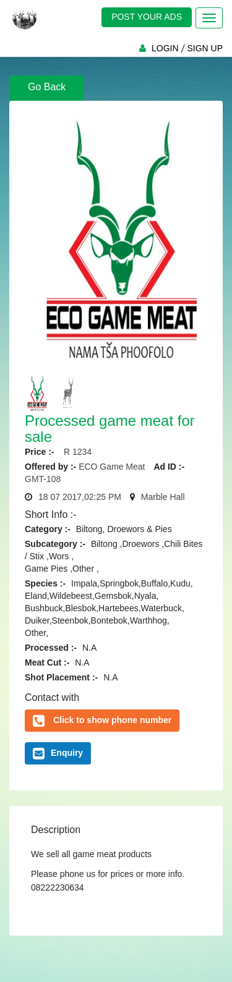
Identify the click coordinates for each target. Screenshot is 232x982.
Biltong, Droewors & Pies (124, 529)
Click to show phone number (112, 720)
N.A (89, 648)
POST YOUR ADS (146, 17)
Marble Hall (163, 497)
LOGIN (165, 48)
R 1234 (74, 452)
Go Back (47, 87)
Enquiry (58, 753)
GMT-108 (43, 479)
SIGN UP (205, 48)
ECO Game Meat (113, 467)
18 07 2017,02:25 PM (79, 497)
